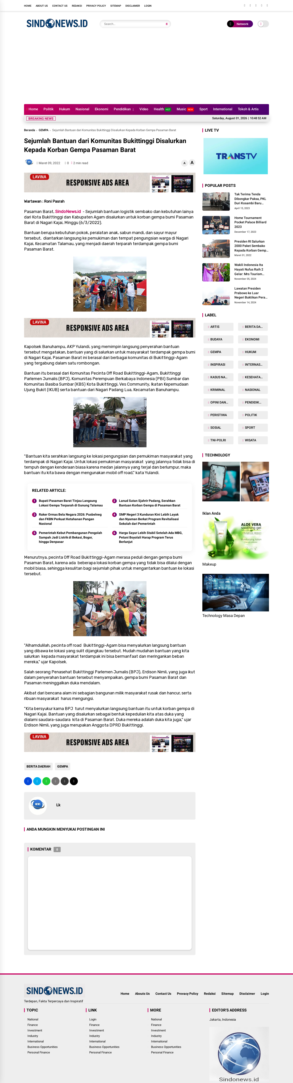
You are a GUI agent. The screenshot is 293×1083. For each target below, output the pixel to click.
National (32, 1019)
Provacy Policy (187, 993)
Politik (48, 109)
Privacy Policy (96, 5)
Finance (32, 1025)
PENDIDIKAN (253, 402)
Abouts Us (142, 993)
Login (148, 5)
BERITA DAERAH (38, 766)
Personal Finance (38, 1052)
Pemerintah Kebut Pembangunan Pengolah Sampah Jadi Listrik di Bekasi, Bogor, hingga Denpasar (70, 537)
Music (185, 109)
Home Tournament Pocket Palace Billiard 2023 (250, 222)
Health (162, 109)
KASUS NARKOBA (221, 377)
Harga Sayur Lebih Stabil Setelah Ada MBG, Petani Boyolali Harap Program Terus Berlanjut (150, 537)
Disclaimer (132, 5)
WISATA (250, 440)
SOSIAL (215, 427)
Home (27, 5)
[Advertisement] (146, 70)
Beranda (29, 130)
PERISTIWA (218, 415)
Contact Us (60, 5)
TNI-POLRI (218, 440)
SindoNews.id (68, 211)
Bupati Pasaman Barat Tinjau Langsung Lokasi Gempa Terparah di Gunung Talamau (71, 503)
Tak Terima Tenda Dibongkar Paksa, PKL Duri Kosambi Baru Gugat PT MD (250, 199)
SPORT (249, 427)
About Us (42, 5)
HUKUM (250, 352)
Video (143, 109)
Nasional (82, 109)
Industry (32, 1036)
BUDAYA (216, 339)
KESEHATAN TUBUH (256, 377)
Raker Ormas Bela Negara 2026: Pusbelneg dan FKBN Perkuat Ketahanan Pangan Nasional (70, 519)
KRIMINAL (217, 390)
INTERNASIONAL (256, 364)
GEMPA (44, 130)
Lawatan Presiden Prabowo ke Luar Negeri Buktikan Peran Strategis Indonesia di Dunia (250, 293)
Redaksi (77, 5)
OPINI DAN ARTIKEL (221, 402)
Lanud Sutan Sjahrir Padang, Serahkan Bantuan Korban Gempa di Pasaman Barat (149, 503)
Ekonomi (101, 109)
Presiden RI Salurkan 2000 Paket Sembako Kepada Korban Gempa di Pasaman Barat (251, 246)
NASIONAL (252, 390)
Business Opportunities (42, 1047)
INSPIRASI (217, 364)
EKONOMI (251, 339)
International (222, 109)
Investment (34, 1030)
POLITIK (250, 415)
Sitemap (115, 5)
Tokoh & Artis (248, 109)
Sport (203, 109)
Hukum (64, 109)
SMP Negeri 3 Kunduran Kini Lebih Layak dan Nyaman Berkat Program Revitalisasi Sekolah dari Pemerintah (149, 519)
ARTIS (214, 327)
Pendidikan (122, 109)
